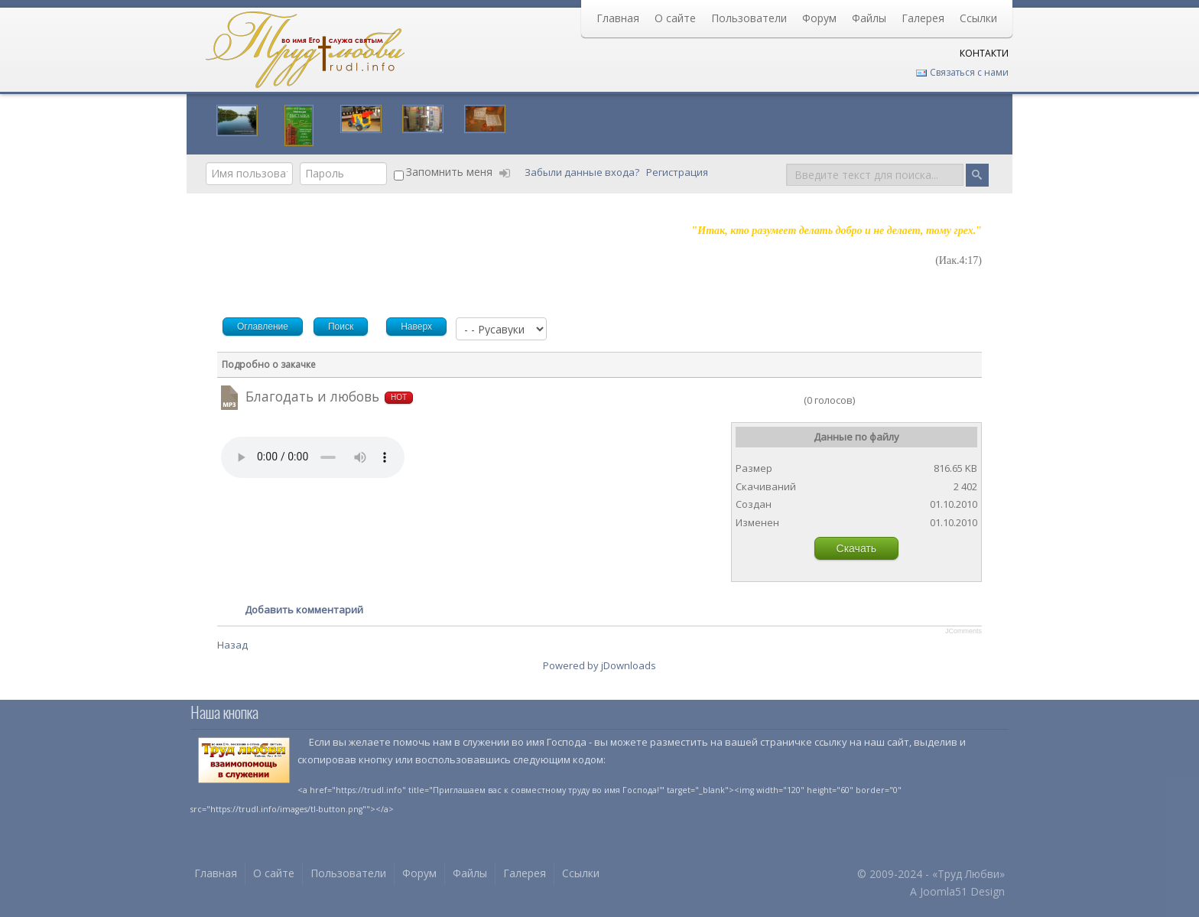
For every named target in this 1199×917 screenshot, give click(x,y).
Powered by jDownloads (599, 665)
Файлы (869, 18)
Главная (617, 18)
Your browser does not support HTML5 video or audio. (313, 457)
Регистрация (678, 172)
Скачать (857, 548)
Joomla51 (943, 891)
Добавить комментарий (304, 609)
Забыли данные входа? (583, 172)
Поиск (786, 162)
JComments (963, 631)
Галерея (923, 18)
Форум (819, 18)
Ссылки (978, 18)
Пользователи (749, 18)
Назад (232, 645)
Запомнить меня (449, 171)
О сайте (675, 18)
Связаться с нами (962, 72)
